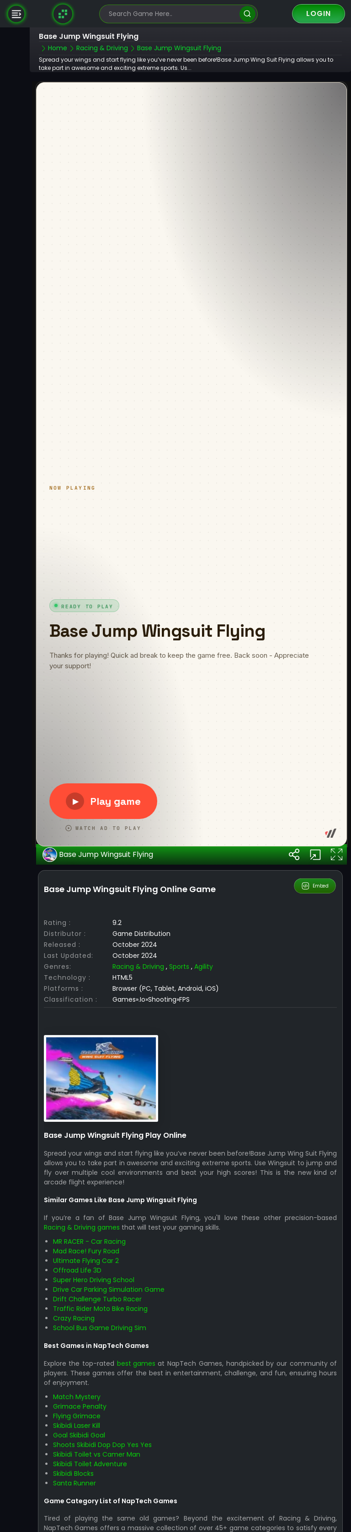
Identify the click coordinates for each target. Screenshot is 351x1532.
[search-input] (171, 14)
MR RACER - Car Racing (89, 1226)
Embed (315, 871)
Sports (179, 951)
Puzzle (323, 1522)
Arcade (264, 1522)
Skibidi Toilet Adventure (90, 1448)
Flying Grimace (77, 1400)
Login (318, 13)
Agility (203, 951)
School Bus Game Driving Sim (99, 1313)
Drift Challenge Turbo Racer (97, 1284)
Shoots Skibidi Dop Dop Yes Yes (102, 1429)
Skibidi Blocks (73, 1458)
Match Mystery (77, 1381)
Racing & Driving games (82, 1212)
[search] (247, 14)
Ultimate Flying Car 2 (86, 1246)
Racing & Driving (138, 951)
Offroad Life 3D (77, 1255)
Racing (294, 1522)
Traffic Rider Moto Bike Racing (100, 1294)
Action (235, 1522)
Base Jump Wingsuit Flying (98, 840)
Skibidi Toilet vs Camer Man (96, 1439)
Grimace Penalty (79, 1391)
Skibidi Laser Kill (76, 1410)
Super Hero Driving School (93, 1265)
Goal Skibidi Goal (79, 1420)
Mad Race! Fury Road (86, 1236)
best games (136, 1348)
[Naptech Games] (63, 13)
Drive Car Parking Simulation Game (109, 1274)
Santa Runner (74, 1468)
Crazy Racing (74, 1303)
